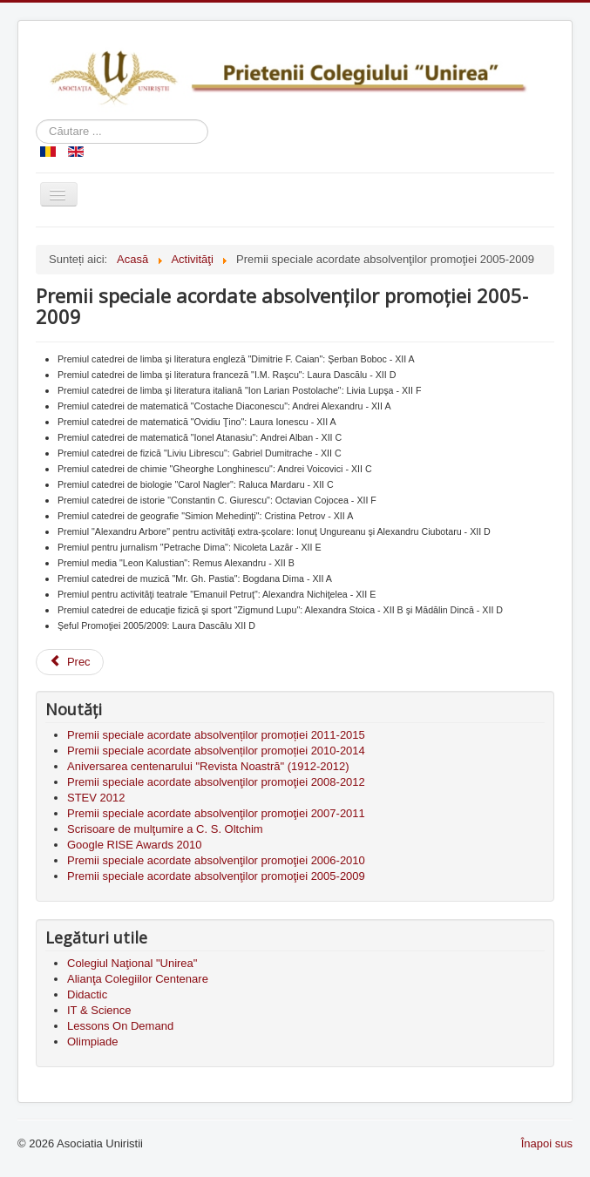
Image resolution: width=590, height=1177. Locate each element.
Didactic (87, 994)
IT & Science (99, 1010)
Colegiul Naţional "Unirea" (132, 963)
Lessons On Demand (120, 1025)
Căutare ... (36, 119)
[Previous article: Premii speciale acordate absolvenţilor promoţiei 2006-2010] (70, 662)
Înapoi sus (547, 1143)
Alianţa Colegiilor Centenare (137, 978)
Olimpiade (93, 1041)
